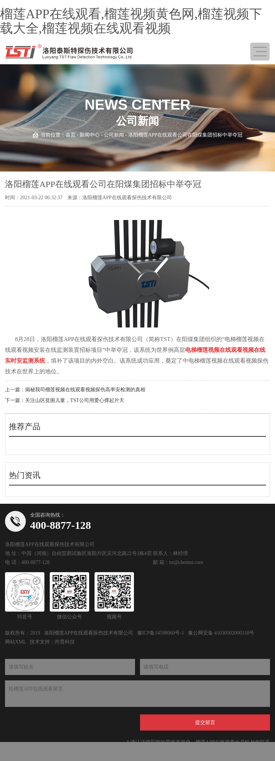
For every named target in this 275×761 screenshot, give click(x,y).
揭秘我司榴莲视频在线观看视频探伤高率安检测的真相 (85, 389)
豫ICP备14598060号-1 (160, 633)
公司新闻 (114, 135)
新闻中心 (89, 135)
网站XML (15, 642)
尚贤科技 (65, 642)
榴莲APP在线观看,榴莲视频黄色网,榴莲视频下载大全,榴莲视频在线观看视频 (131, 21)
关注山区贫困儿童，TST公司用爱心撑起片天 (74, 400)
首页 (71, 135)
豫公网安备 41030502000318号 (221, 633)
